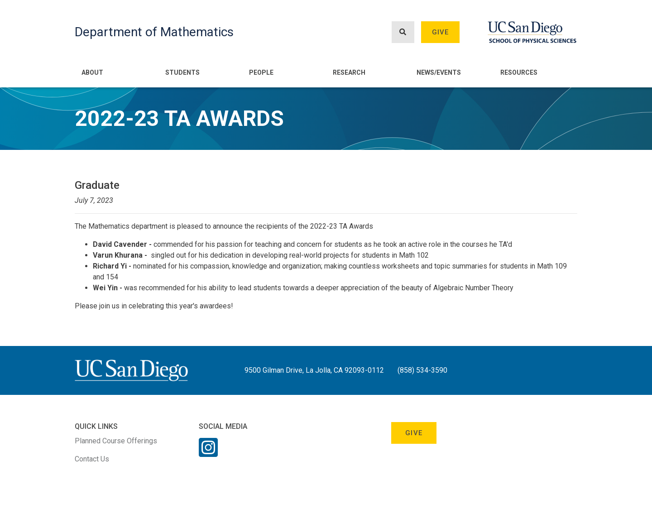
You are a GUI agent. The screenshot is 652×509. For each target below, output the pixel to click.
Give (440, 32)
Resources (518, 72)
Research (349, 72)
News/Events (439, 72)
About (92, 72)
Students (182, 72)
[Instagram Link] (208, 453)
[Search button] (403, 32)
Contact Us (92, 459)
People (261, 72)
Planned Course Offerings (116, 441)
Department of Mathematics (154, 31)
